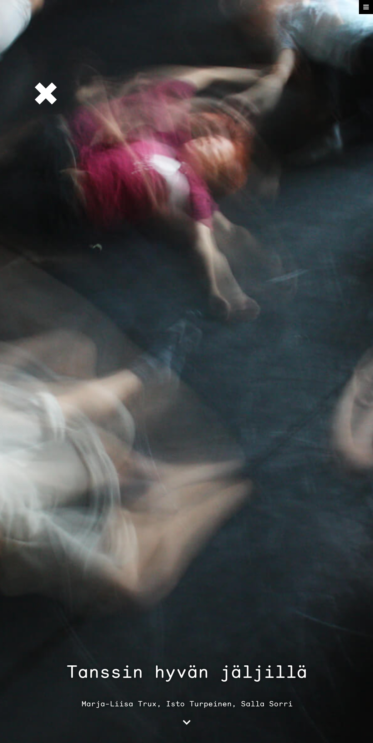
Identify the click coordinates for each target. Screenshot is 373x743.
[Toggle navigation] (366, 7)
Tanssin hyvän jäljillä (187, 672)
